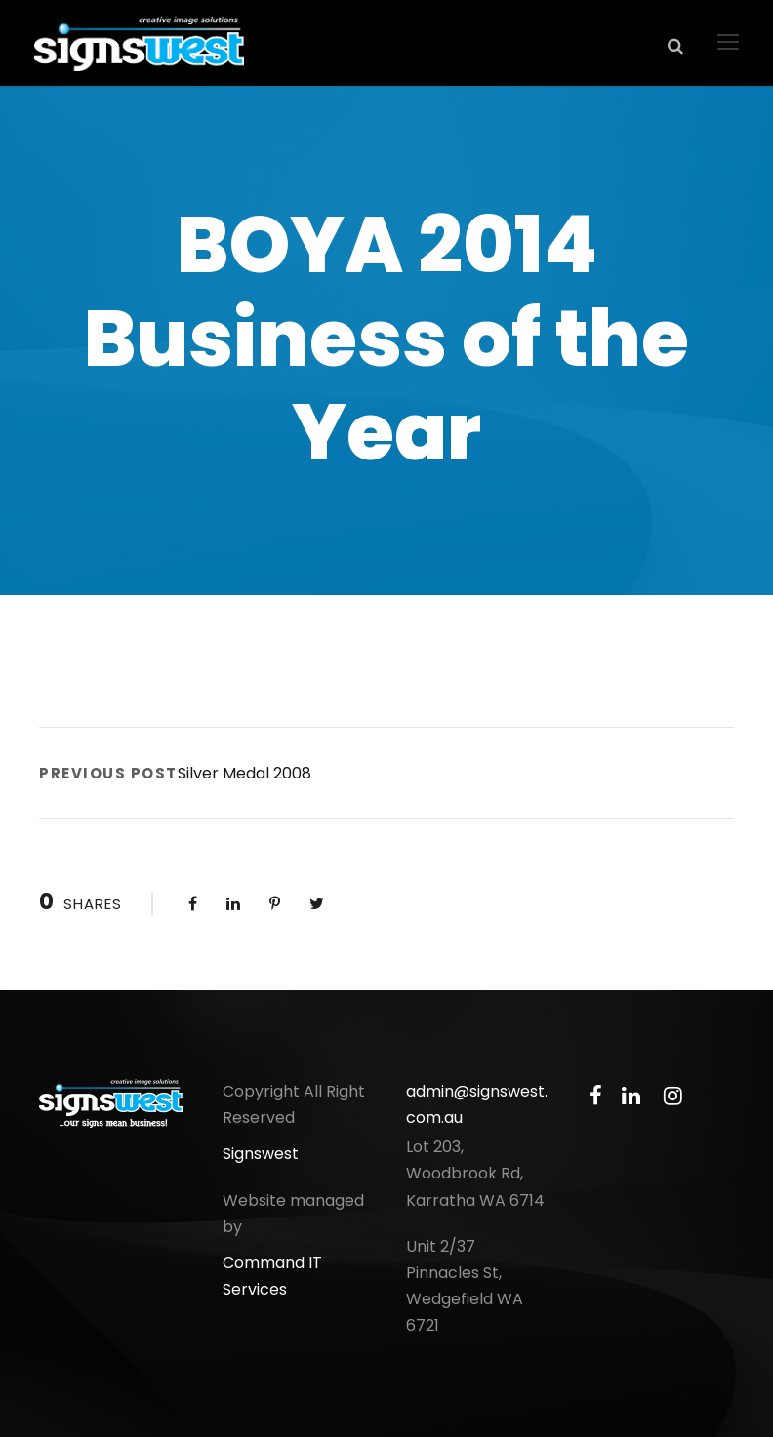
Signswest (261, 1153)
